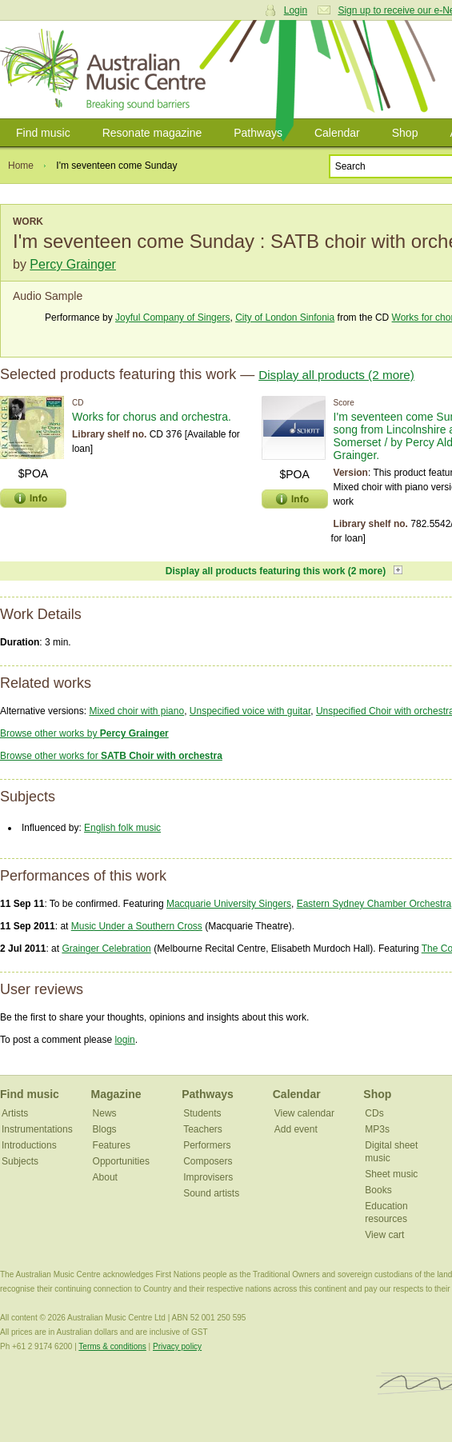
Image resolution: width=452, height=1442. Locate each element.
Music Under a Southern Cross (136, 926)
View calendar (304, 1113)
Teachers (202, 1129)
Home (21, 165)
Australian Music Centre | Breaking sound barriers (106, 69)
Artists (15, 1113)
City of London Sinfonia (284, 317)
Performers (206, 1145)
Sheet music (391, 1174)
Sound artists (211, 1193)
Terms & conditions (112, 1346)
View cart (384, 1234)
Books (378, 1190)
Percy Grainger (73, 264)
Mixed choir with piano (136, 711)
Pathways (258, 132)
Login (295, 10)
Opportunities (121, 1161)
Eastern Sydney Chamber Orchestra (374, 903)
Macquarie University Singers (228, 903)
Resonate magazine (152, 132)
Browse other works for (111, 755)
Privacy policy (177, 1346)
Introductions (29, 1145)
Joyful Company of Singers (172, 317)
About (105, 1177)
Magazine (116, 1094)
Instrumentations (37, 1129)
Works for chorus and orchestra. (151, 416)
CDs (374, 1113)
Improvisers (208, 1177)
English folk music (122, 827)
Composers (207, 1161)
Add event (296, 1129)
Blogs (105, 1129)
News (105, 1113)
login (124, 1039)
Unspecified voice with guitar (250, 711)
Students (202, 1113)
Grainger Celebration (106, 948)
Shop (405, 132)
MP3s (377, 1129)
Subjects (20, 1161)
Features (111, 1145)
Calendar (337, 132)
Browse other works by (84, 733)
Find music (43, 132)
